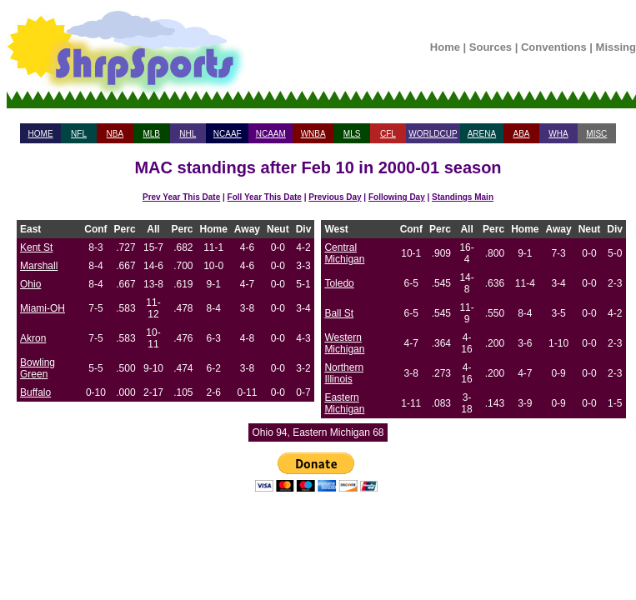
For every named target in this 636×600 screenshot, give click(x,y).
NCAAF (227, 133)
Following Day (396, 197)
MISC (596, 133)
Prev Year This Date (181, 197)
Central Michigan (344, 253)
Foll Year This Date (265, 197)
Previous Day (334, 197)
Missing (616, 47)
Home (445, 47)
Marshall (39, 266)
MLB (151, 133)
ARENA (482, 133)
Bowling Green (37, 368)
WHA (558, 133)
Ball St (338, 313)
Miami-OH (42, 308)
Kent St (36, 247)
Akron (33, 338)
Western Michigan (344, 343)
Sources (490, 47)
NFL (79, 133)
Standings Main (462, 197)
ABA (521, 133)
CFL (388, 133)
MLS (352, 133)
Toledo (338, 283)
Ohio (30, 284)
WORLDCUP (432, 133)
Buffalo (35, 392)
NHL (187, 133)
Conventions (554, 47)
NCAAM (271, 133)
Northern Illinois (343, 373)
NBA (115, 133)
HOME (40, 133)
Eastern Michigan (344, 403)
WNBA (313, 133)
